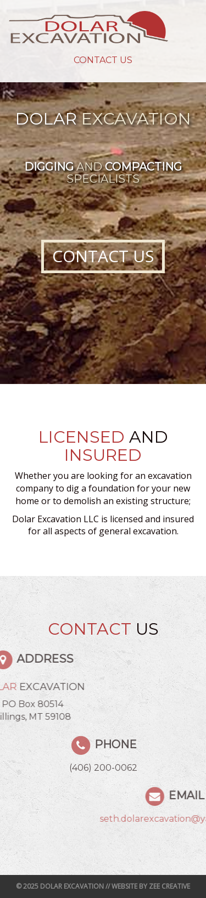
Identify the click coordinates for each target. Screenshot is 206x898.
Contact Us (103, 60)
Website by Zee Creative (151, 886)
